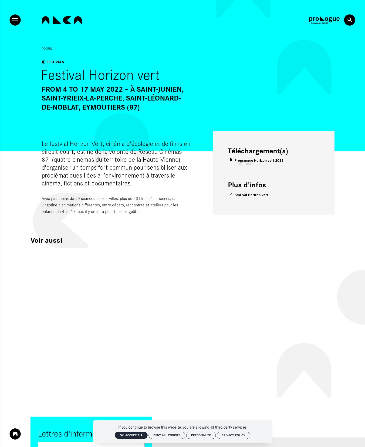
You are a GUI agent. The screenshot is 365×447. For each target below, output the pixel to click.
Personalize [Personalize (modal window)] (201, 435)
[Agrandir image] (122, 122)
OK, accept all (131, 435)
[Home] (62, 20)
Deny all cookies (166, 435)
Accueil (47, 48)
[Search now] (349, 20)
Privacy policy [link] (233, 435)
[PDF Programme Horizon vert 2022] (257, 162)
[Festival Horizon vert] (249, 194)
